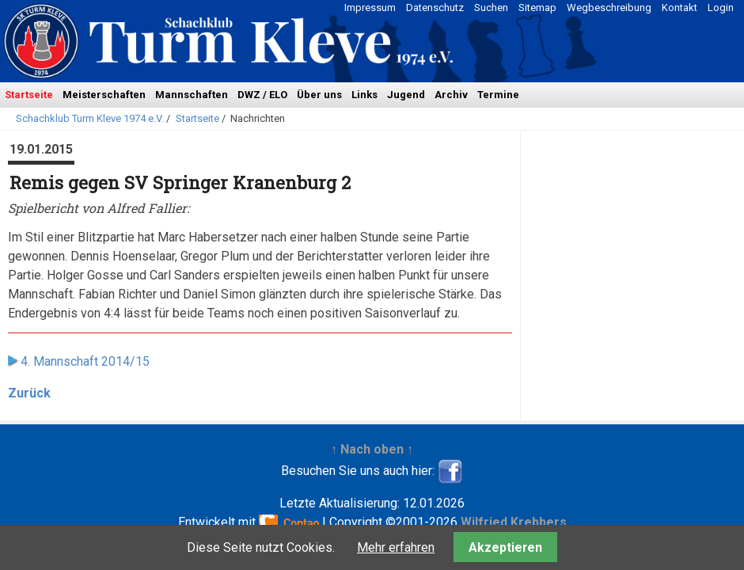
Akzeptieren (505, 547)
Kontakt (679, 7)
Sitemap (537, 7)
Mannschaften (191, 95)
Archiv (451, 95)
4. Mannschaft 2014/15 (85, 361)
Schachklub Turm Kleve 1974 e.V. (90, 118)
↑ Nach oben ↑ (372, 449)
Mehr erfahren (396, 547)
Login (721, 7)
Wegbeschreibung (609, 7)
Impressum (370, 7)
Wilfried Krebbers (514, 522)
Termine (498, 95)
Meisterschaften (104, 95)
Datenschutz (435, 7)
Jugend (406, 95)
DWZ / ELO (262, 95)
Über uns (319, 95)
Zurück (29, 393)
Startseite (29, 95)
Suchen (491, 7)
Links (364, 95)
